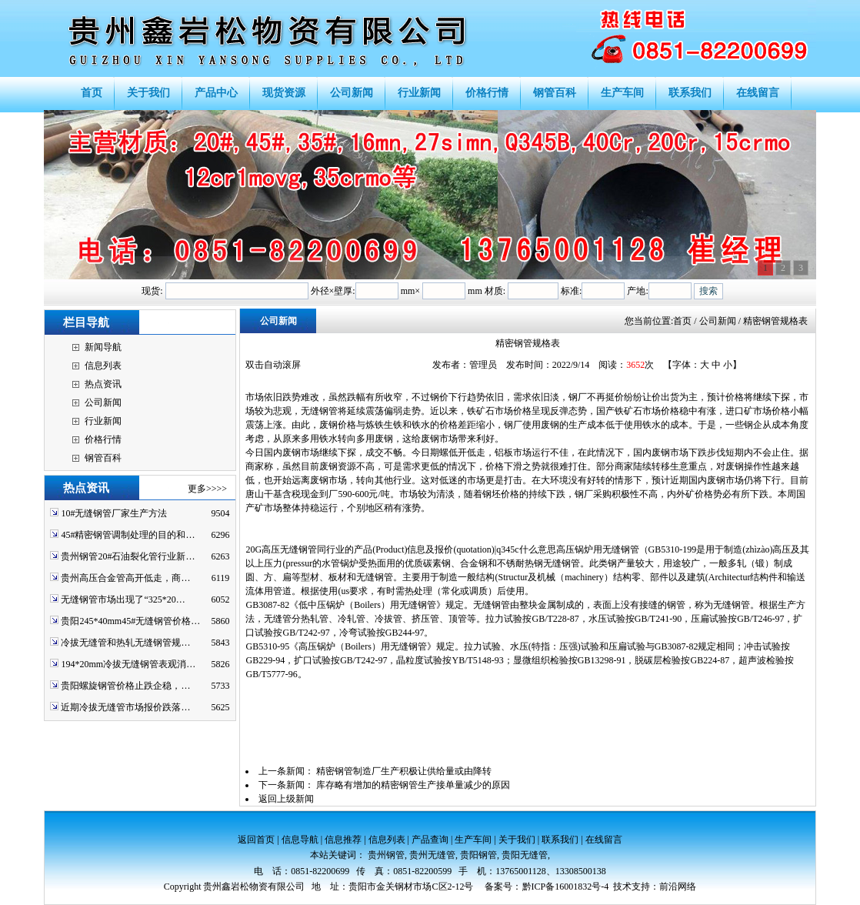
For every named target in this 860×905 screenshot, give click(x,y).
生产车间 (473, 839)
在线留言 (603, 839)
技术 (622, 886)
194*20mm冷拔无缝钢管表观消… (128, 664)
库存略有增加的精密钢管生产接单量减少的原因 (413, 785)
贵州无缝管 (432, 855)
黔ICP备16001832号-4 (565, 886)
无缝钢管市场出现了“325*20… (123, 599)
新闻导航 (103, 347)
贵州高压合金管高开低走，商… (125, 578)
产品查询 (430, 839)
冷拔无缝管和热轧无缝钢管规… (125, 642)
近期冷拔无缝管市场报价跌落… (125, 707)
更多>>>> (207, 488)
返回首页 (256, 839)
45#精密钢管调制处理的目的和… (128, 534)
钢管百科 (103, 457)
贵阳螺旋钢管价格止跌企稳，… (125, 685)
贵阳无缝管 (525, 855)
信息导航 (300, 839)
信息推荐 (343, 839)
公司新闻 (103, 402)
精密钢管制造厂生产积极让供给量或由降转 (404, 771)
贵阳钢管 (478, 855)
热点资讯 (103, 384)
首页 (682, 321)
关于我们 (516, 839)
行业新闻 (103, 421)
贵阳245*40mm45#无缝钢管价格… (130, 621)
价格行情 (103, 439)
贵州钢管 (386, 855)
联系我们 (560, 839)
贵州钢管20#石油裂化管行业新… (128, 556)
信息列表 (103, 365)
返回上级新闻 (286, 798)
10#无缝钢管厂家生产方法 (114, 513)
